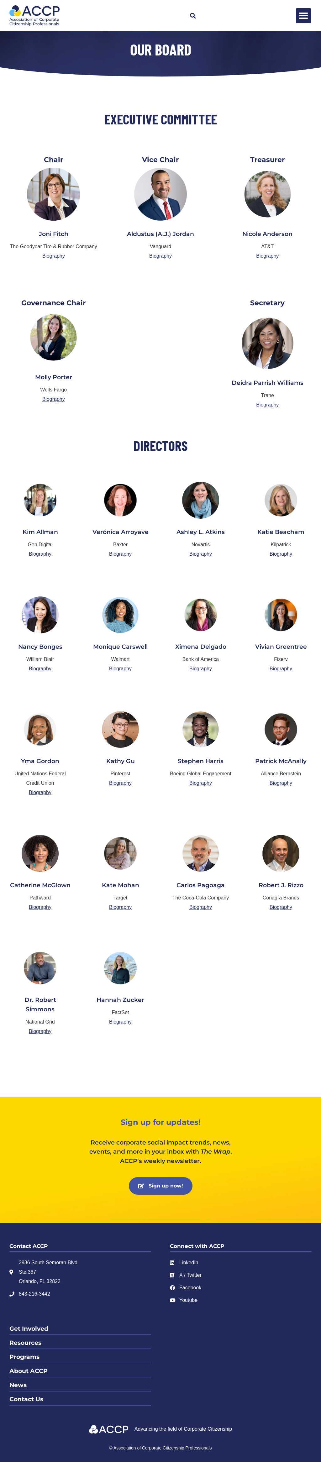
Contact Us (26, 1399)
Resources (25, 1342)
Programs (24, 1356)
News (18, 1385)
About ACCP (28, 1371)
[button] (193, 15)
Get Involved (28, 1328)
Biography (53, 256)
